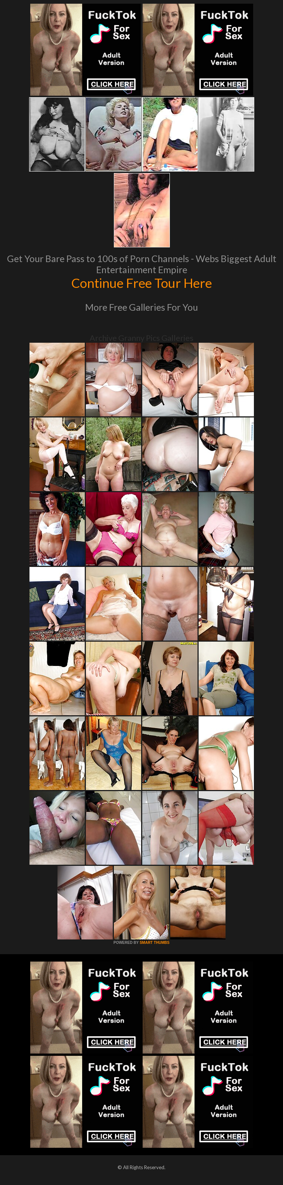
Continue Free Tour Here (141, 282)
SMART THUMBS (155, 943)
